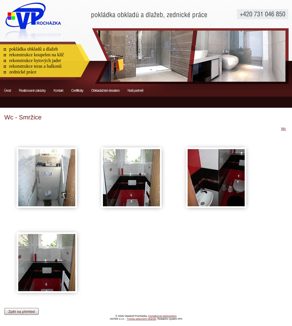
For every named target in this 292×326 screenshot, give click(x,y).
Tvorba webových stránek (141, 318)
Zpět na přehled (21, 311)
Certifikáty (77, 91)
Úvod (7, 91)
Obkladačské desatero (105, 91)
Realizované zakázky (32, 91)
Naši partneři (135, 91)
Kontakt (58, 91)
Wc (283, 129)
